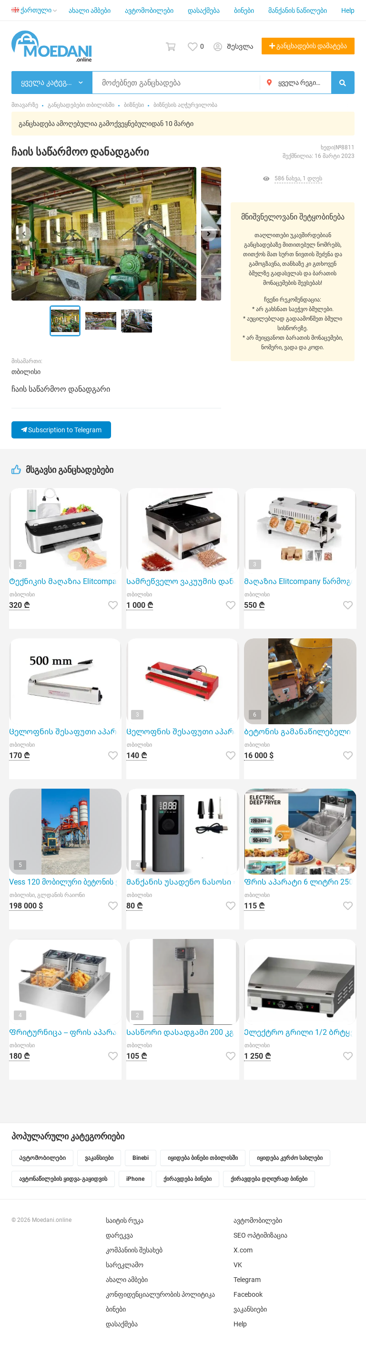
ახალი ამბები (90, 10)
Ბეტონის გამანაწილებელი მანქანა (300, 731)
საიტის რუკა (124, 1220)
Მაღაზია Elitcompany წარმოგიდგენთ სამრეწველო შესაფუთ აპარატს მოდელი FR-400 (300, 581)
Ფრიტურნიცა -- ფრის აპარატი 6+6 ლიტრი (65, 1032)
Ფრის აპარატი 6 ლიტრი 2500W (300, 881)
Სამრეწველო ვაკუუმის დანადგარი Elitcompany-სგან (182, 581)
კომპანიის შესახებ (134, 1250)
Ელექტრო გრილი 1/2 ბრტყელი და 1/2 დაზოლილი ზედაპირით (300, 1032)
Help (348, 10)
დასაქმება (204, 10)
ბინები (244, 10)
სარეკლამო (124, 1265)
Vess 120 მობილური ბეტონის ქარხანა (65, 881)
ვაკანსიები (250, 1309)
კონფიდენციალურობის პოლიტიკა (160, 1294)
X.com (243, 1250)
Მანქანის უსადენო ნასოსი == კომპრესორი (182, 881)
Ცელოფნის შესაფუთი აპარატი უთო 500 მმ (65, 731)
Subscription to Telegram (61, 430)
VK (238, 1265)
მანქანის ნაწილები (297, 10)
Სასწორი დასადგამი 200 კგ (180, 1032)
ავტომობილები (149, 10)
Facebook (248, 1294)
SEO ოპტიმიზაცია (260, 1235)
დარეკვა (119, 1235)
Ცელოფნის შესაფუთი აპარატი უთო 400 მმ (182, 731)
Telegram (247, 1279)
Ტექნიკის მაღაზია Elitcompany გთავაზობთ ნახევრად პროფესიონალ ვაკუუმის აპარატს (65, 581)
